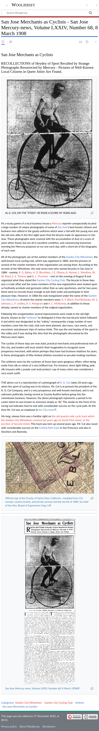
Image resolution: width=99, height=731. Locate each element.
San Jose (62, 227)
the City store (46, 409)
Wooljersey (23, 4)
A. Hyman (71, 272)
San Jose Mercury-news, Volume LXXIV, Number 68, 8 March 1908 (41, 688)
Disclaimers (48, 726)
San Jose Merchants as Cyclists (19, 706)
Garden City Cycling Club (51, 280)
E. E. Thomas (19, 276)
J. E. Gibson (58, 272)
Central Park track (49, 427)
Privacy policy (9, 726)
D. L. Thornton (40, 276)
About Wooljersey (29, 726)
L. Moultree (84, 272)
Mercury (57, 223)
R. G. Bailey (25, 272)
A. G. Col (65, 382)
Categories (7, 702)
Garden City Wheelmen (79, 256)
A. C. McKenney (57, 303)
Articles (79, 702)
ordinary (31, 317)
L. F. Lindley (18, 303)
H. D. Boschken (41, 272)
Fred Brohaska (83, 299)
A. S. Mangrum (34, 303)
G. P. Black (67, 299)
